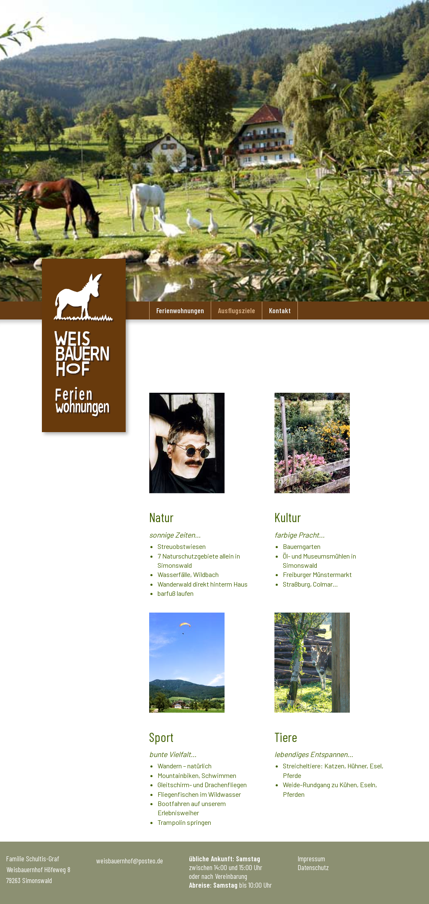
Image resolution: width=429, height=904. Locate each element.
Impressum (311, 858)
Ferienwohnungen (180, 310)
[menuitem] (180, 310)
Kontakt (280, 310)
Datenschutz (313, 867)
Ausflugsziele (236, 310)
